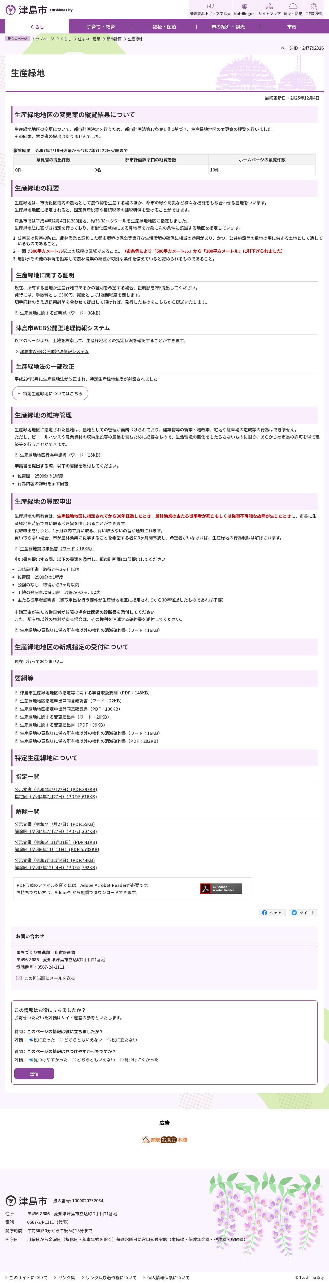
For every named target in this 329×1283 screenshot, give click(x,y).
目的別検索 (313, 9)
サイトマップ (269, 9)
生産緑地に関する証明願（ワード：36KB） (61, 313)
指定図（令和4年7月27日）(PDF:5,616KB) (56, 796)
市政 (292, 26)
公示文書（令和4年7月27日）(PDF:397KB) (56, 789)
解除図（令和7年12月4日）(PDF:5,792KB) (56, 867)
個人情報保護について (168, 1277)
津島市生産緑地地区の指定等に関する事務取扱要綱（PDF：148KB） (86, 692)
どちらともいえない (83, 1039)
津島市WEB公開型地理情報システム (54, 351)
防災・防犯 (293, 9)
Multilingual (245, 9)
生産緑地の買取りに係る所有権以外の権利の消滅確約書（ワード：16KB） (91, 630)
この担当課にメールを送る (49, 978)
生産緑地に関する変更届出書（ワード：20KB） (65, 717)
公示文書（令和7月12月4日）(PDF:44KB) (55, 860)
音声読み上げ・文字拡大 (210, 9)
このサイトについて (28, 1277)
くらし (37, 26)
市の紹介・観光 (228, 26)
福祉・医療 (164, 26)
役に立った (44, 1039)
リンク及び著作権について (111, 1277)
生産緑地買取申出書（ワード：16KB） (57, 548)
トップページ (43, 38)
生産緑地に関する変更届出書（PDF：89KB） (63, 725)
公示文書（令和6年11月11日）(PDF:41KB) (56, 842)
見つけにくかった (141, 1059)
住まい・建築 (89, 38)
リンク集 (66, 1277)
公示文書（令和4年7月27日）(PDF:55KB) (55, 824)
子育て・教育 (100, 26)
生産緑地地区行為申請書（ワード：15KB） (61, 455)
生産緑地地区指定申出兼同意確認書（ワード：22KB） (72, 700)
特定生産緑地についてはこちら (53, 393)
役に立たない (124, 1039)
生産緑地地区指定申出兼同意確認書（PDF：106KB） (71, 709)
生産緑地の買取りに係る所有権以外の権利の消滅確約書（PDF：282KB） (90, 741)
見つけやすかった (51, 1059)
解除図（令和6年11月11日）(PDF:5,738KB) (57, 849)
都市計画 (114, 38)
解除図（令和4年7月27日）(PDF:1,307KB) (56, 831)
